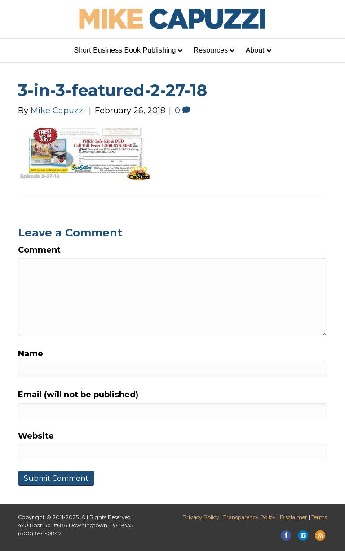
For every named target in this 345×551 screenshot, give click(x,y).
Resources (211, 50)
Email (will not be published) (78, 395)
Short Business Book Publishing (125, 50)
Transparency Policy (249, 517)
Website (36, 436)
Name (30, 354)
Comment (39, 250)
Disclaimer (293, 517)
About (255, 50)
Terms (319, 517)
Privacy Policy (200, 517)
